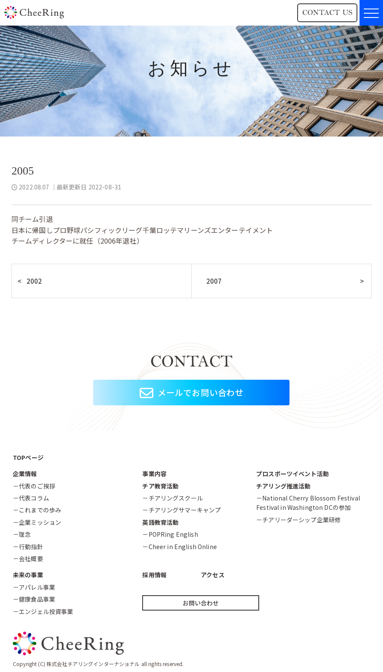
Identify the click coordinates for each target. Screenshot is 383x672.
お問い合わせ (201, 603)
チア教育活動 (160, 486)
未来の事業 (28, 574)
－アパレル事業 (34, 587)
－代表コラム (31, 498)
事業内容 (154, 473)
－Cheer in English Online (179, 546)
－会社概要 (28, 558)
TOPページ (28, 457)
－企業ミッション (37, 522)
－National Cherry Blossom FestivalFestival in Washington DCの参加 (308, 503)
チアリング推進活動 (283, 486)
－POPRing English (170, 534)
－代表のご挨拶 (34, 486)
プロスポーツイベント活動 (292, 473)
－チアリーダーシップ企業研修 (298, 519)
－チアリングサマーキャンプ (181, 510)
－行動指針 (28, 546)
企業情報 (25, 473)
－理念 (22, 534)
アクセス (213, 574)
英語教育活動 (160, 522)
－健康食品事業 (34, 599)
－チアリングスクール (172, 498)
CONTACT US (327, 12)
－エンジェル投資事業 (43, 611)
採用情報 (154, 574)
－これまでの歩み (37, 510)
